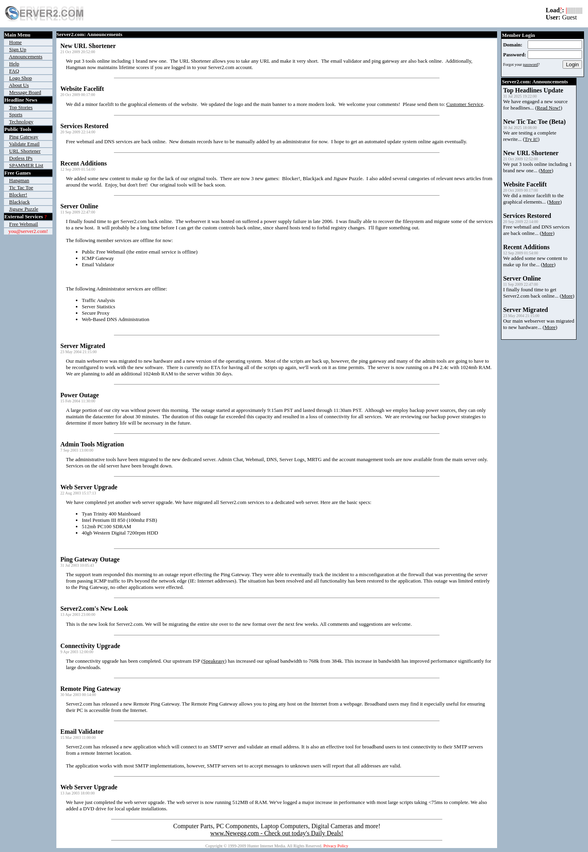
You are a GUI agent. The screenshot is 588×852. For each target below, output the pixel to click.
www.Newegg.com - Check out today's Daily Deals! (276, 833)
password (530, 64)
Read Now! (549, 108)
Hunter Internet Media (266, 846)
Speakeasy (214, 661)
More (545, 170)
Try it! (531, 139)
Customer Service (464, 104)
